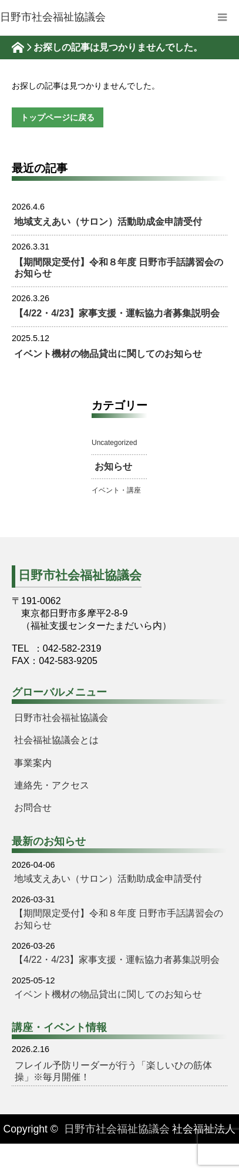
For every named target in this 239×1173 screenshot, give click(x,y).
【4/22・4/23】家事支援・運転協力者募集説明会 (117, 313)
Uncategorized (114, 443)
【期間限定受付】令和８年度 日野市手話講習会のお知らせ (118, 267)
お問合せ (33, 808)
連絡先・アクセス (51, 785)
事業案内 (33, 763)
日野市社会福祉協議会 (61, 718)
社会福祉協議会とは (56, 740)
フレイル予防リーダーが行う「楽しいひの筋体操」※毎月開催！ (113, 1071)
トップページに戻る (58, 117)
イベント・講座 (116, 490)
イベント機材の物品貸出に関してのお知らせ (108, 354)
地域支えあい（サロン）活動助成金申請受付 (108, 222)
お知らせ (113, 466)
